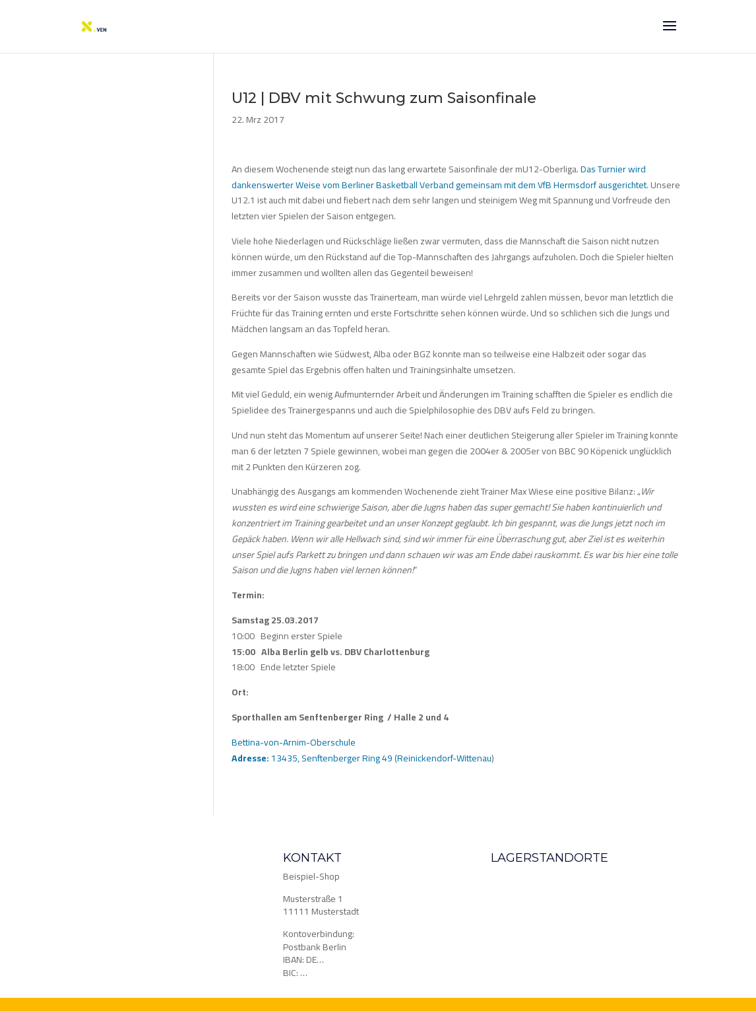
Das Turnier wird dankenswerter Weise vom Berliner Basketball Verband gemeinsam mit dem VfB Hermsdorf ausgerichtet (439, 176)
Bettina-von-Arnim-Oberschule (294, 742)
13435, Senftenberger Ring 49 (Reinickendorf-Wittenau (361, 758)
